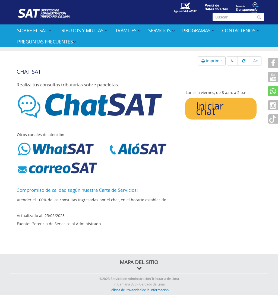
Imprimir (211, 60)
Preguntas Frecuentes (46, 41)
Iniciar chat (210, 108)
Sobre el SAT (34, 30)
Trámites (128, 30)
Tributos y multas (83, 30)
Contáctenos (241, 30)
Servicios (161, 30)
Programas (198, 30)
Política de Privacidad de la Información (139, 290)
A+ (255, 60)
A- (232, 60)
